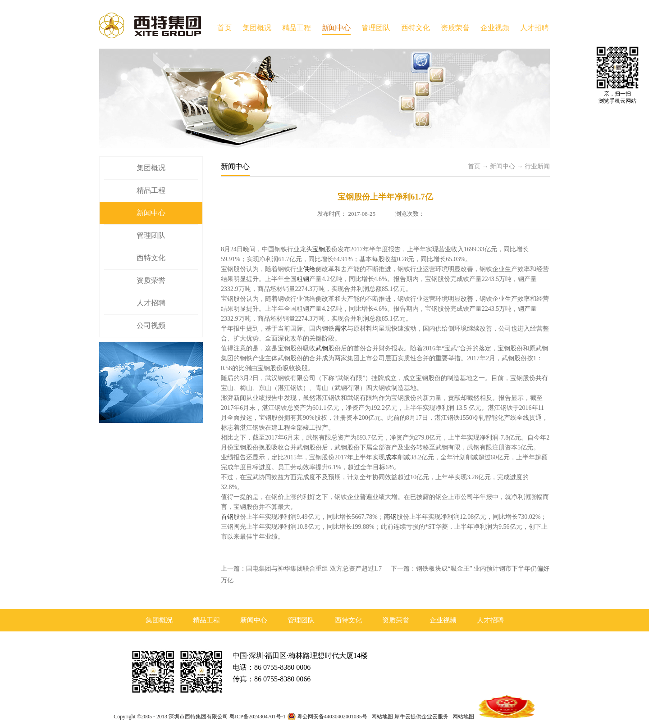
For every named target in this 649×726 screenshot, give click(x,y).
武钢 (321, 348)
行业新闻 (537, 166)
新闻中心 (502, 166)
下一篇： (470, 568)
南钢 (390, 516)
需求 (340, 328)
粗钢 (303, 279)
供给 (309, 269)
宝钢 (318, 249)
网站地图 (381, 716)
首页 (224, 28)
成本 (391, 457)
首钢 (227, 516)
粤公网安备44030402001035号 (332, 716)
